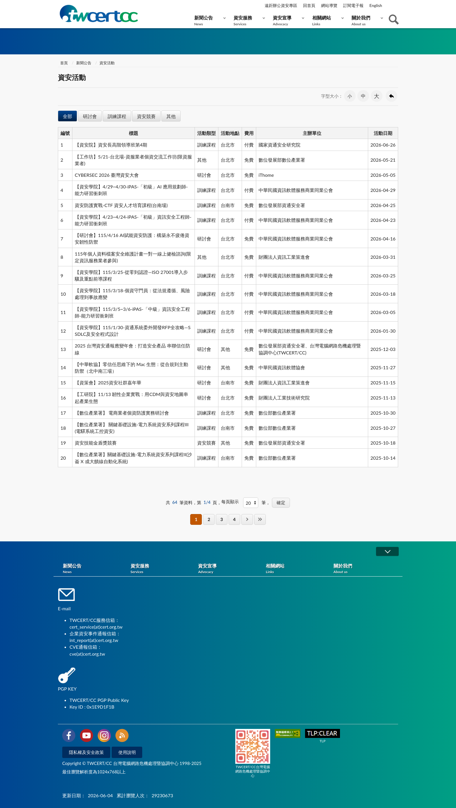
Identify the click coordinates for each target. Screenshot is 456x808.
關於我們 (366, 20)
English (375, 5)
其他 (171, 116)
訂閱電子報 (353, 5)
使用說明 (127, 752)
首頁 (63, 62)
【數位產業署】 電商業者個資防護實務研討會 (122, 412)
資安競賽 (146, 116)
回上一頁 (391, 96)
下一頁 (247, 519)
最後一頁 (260, 519)
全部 (67, 116)
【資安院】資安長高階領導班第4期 (111, 144)
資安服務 (248, 20)
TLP (322, 736)
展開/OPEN (387, 551)
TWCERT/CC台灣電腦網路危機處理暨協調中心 (252, 753)
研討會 (90, 116)
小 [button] (350, 96)
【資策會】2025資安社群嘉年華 (108, 382)
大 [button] (376, 96)
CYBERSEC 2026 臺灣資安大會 (107, 175)
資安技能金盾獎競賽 (96, 442)
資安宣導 (287, 20)
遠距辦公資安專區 (281, 5)
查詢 (393, 19)
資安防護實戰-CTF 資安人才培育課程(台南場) (121, 205)
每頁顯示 (230, 501)
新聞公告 (208, 20)
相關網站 (326, 20)
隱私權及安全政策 (86, 752)
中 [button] (363, 96)
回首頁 (309, 5)
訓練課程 (117, 116)
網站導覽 (329, 5)
